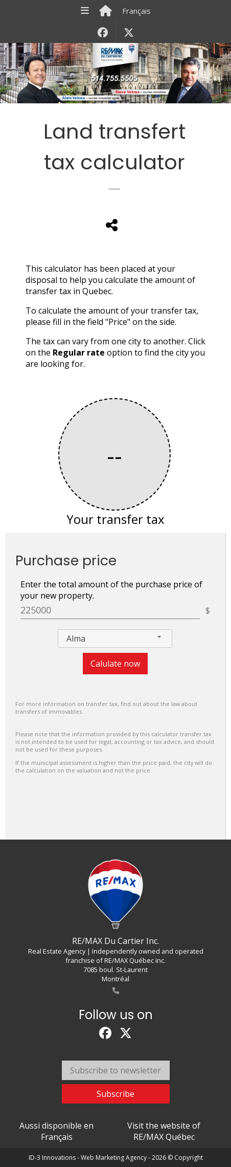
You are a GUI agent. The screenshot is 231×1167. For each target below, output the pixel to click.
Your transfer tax (115, 519)
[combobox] (115, 638)
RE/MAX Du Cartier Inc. (115, 940)
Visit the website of (163, 1131)
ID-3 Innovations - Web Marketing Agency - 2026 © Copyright (116, 1157)
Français (136, 11)
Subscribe (115, 1093)
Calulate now (115, 663)
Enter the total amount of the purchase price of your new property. (111, 590)
